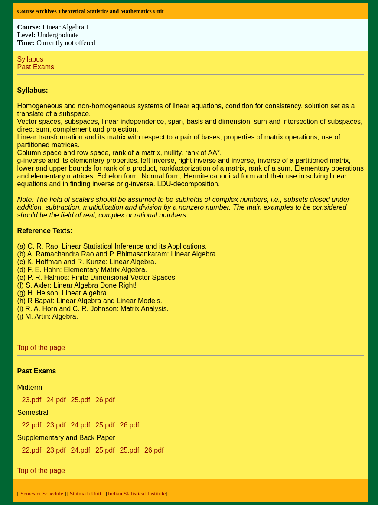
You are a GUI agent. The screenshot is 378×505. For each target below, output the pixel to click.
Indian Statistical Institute (137, 493)
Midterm (29, 387)
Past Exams (35, 67)
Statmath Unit (85, 493)
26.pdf (104, 400)
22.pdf (31, 425)
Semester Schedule (42, 493)
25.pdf (80, 400)
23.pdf (31, 400)
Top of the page (41, 347)
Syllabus (30, 59)
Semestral (33, 412)
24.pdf (55, 400)
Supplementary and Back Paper (66, 437)
